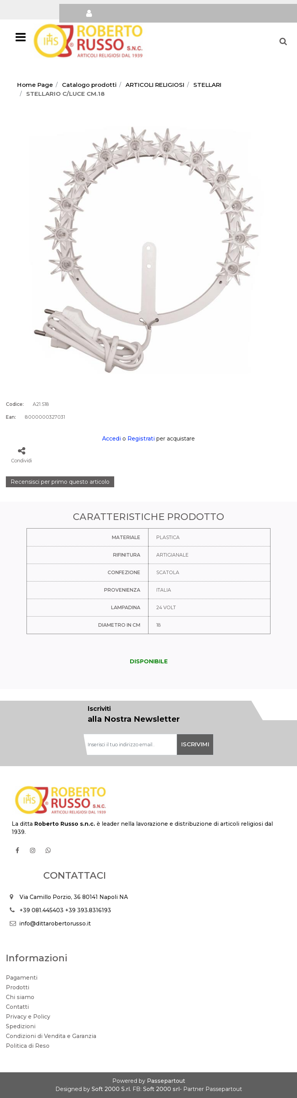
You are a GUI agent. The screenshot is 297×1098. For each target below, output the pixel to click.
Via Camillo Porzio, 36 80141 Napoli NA (73, 897)
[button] (148, 247)
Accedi (111, 438)
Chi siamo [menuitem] (20, 997)
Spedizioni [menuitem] (20, 1026)
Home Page (35, 84)
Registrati (141, 438)
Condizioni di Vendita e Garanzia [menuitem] (51, 1036)
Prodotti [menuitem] (17, 987)
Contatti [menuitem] (17, 1006)
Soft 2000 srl (161, 1089)
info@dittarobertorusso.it (55, 923)
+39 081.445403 (41, 910)
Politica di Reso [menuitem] (28, 1045)
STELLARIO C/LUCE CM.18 (65, 93)
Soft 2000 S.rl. (111, 1089)
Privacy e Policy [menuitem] (28, 1016)
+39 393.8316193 (88, 910)
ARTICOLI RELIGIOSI (155, 84)
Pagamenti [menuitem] (21, 977)
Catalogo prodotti (89, 84)
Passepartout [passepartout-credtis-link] (166, 1080)
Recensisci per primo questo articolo (60, 481)
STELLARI (207, 84)
